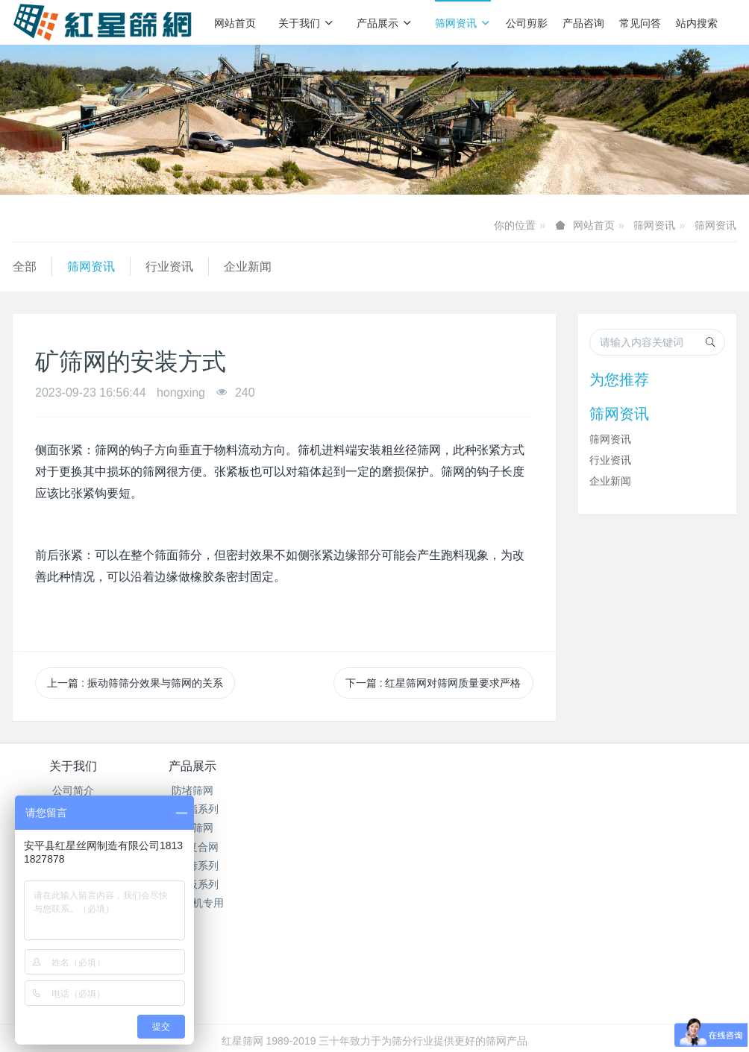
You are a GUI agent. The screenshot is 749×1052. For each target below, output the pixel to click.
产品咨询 (583, 23)
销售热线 (585, 776)
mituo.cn (463, 1020)
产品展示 (385, 23)
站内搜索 (697, 23)
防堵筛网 (193, 790)
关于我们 (306, 23)
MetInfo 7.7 (350, 1020)
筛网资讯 (463, 23)
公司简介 (73, 790)
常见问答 (640, 23)
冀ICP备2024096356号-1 (291, 1001)
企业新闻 (248, 266)
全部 (25, 266)
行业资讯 (169, 266)
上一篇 (135, 683)
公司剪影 (527, 23)
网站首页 (235, 23)
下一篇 (433, 683)
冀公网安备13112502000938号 (434, 1001)
